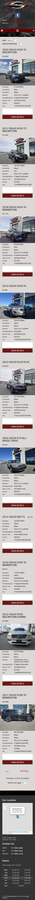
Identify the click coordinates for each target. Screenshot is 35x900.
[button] (17, 817)
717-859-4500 (17, 20)
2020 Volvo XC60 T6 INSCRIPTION (14, 51)
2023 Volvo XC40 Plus (15, 362)
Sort (4, 40)
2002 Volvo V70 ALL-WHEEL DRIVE (14, 439)
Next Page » (24, 771)
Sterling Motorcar (12, 896)
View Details (17, 116)
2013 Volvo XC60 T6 (14, 286)
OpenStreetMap (19, 832)
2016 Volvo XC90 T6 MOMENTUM (14, 563)
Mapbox (10, 833)
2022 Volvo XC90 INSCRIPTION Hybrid (14, 615)
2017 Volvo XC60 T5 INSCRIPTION (14, 129)
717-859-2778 (17, 23)
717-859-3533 (17, 850)
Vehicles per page (9, 43)
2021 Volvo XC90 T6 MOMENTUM (14, 696)
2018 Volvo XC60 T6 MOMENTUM (14, 208)
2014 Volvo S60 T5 (13, 517)
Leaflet (5, 832)
